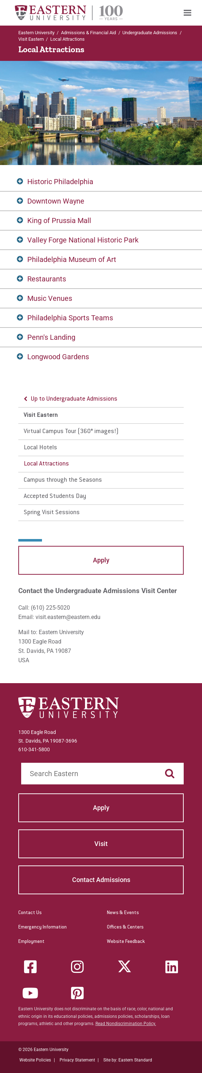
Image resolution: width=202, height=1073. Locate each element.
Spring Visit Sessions (52, 512)
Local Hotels (40, 448)
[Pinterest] (77, 993)
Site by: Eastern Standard (127, 1060)
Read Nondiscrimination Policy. (125, 1023)
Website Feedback (126, 941)
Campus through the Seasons (63, 480)
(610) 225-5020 (50, 607)
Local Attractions (46, 464)
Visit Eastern (31, 39)
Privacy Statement (77, 1060)
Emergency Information (42, 927)
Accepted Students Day (55, 496)
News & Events (123, 913)
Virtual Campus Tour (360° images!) (71, 431)
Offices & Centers (125, 927)
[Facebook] (30, 967)
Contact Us (30, 913)
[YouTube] (30, 993)
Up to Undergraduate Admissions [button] (74, 399)
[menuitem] (187, 13)
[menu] (101, 456)
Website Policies (35, 1060)
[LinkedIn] (172, 967)
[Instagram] (77, 967)
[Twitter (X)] (124, 967)
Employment (31, 941)
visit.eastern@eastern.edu (68, 617)
